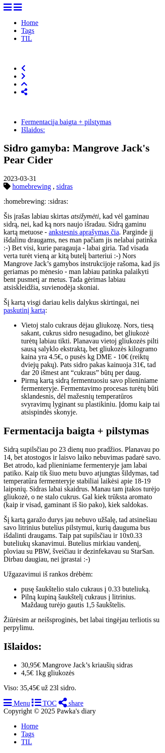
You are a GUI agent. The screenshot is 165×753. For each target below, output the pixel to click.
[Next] (23, 76)
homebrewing (31, 186)
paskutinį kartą (24, 310)
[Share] (24, 92)
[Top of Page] (24, 84)
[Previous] (23, 68)
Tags (27, 30)
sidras (64, 186)
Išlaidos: (33, 129)
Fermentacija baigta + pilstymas (66, 122)
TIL (26, 38)
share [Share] (71, 703)
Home (29, 22)
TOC (44, 703)
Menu (17, 703)
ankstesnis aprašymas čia (84, 232)
